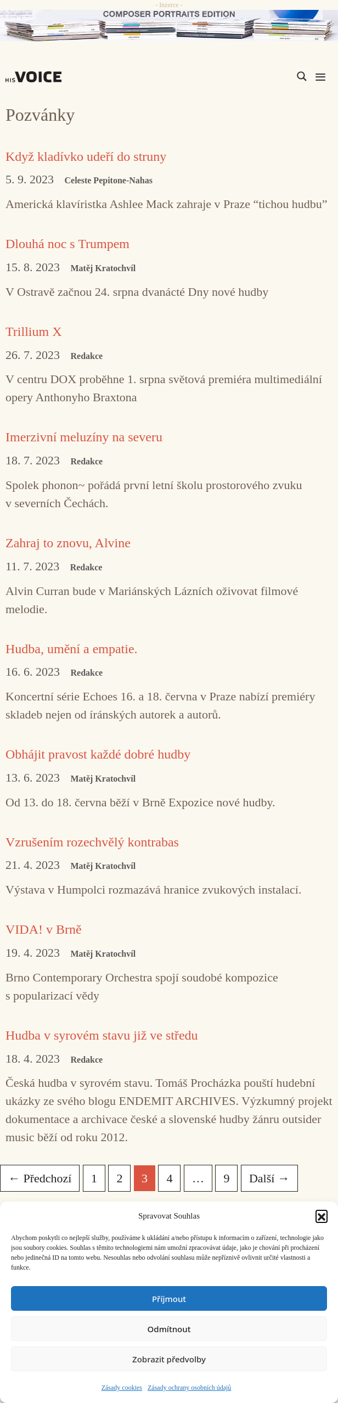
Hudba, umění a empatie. (71, 649)
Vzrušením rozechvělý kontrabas (92, 842)
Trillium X (33, 331)
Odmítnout (169, 1328)
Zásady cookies (122, 1387)
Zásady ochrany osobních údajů (189, 1387)
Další (269, 1178)
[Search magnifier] (301, 76)
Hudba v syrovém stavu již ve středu (101, 1035)
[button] (321, 1215)
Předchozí (39, 1178)
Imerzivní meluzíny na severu (83, 437)
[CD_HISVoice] (169, 25)
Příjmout (169, 1298)
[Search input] (249, 76)
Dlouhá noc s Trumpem (67, 244)
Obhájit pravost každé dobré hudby (97, 754)
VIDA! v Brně (43, 929)
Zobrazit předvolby (169, 1359)
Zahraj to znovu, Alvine (68, 543)
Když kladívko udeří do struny (85, 156)
